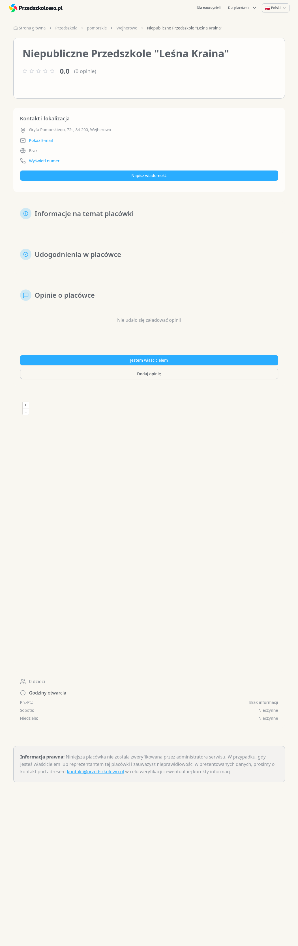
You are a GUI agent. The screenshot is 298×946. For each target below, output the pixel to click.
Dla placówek (242, 7)
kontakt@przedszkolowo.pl (95, 771)
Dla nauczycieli (208, 7)
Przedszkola (66, 28)
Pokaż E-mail (41, 140)
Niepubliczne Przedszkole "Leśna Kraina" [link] (184, 28)
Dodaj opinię (149, 373)
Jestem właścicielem (149, 360)
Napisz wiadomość (148, 175)
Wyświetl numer (44, 160)
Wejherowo (126, 28)
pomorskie (97, 28)
